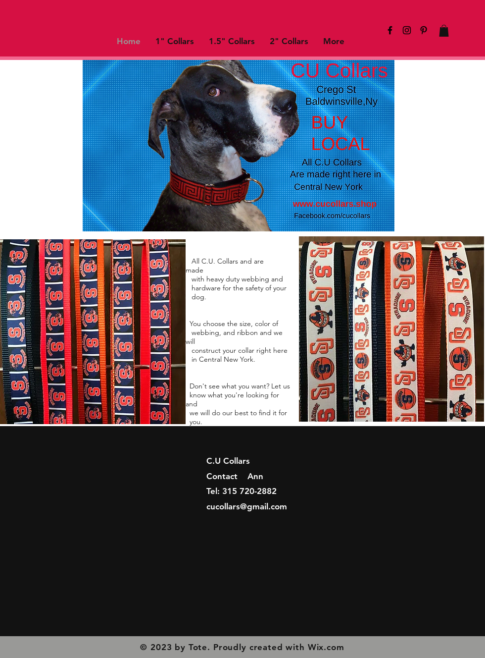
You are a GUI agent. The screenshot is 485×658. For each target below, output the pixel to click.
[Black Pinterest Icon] (423, 30)
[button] (444, 31)
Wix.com (326, 647)
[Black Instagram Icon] (406, 30)
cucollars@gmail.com (246, 506)
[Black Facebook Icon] (390, 30)
